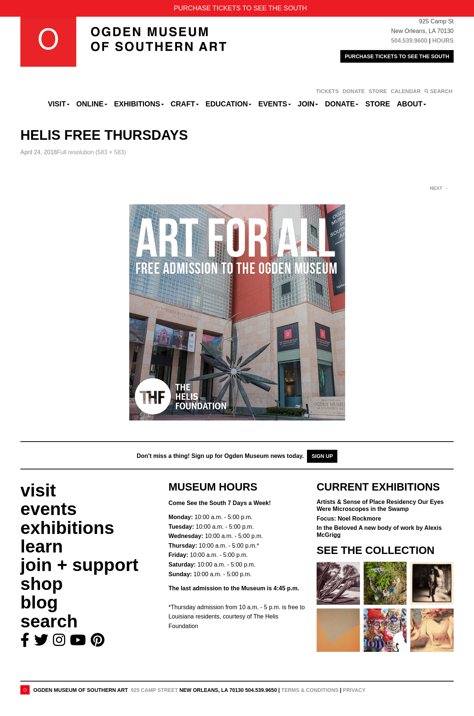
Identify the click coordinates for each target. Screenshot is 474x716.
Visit (59, 104)
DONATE (354, 91)
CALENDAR (406, 91)
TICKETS (327, 91)
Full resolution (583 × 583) (91, 152)
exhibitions (67, 528)
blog (39, 602)
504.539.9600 (409, 40)
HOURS (443, 40)
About (411, 104)
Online (91, 104)
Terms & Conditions (309, 690)
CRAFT (185, 104)
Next (439, 188)
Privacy (354, 690)
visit (38, 490)
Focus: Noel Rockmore (349, 518)
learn (41, 546)
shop (41, 584)
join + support (79, 565)
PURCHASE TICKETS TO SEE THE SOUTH (397, 56)
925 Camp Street (154, 690)
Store (377, 104)
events (48, 509)
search (49, 621)
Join (308, 104)
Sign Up (322, 456)
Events (274, 104)
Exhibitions (139, 104)
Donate (341, 104)
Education (228, 104)
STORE (377, 91)
